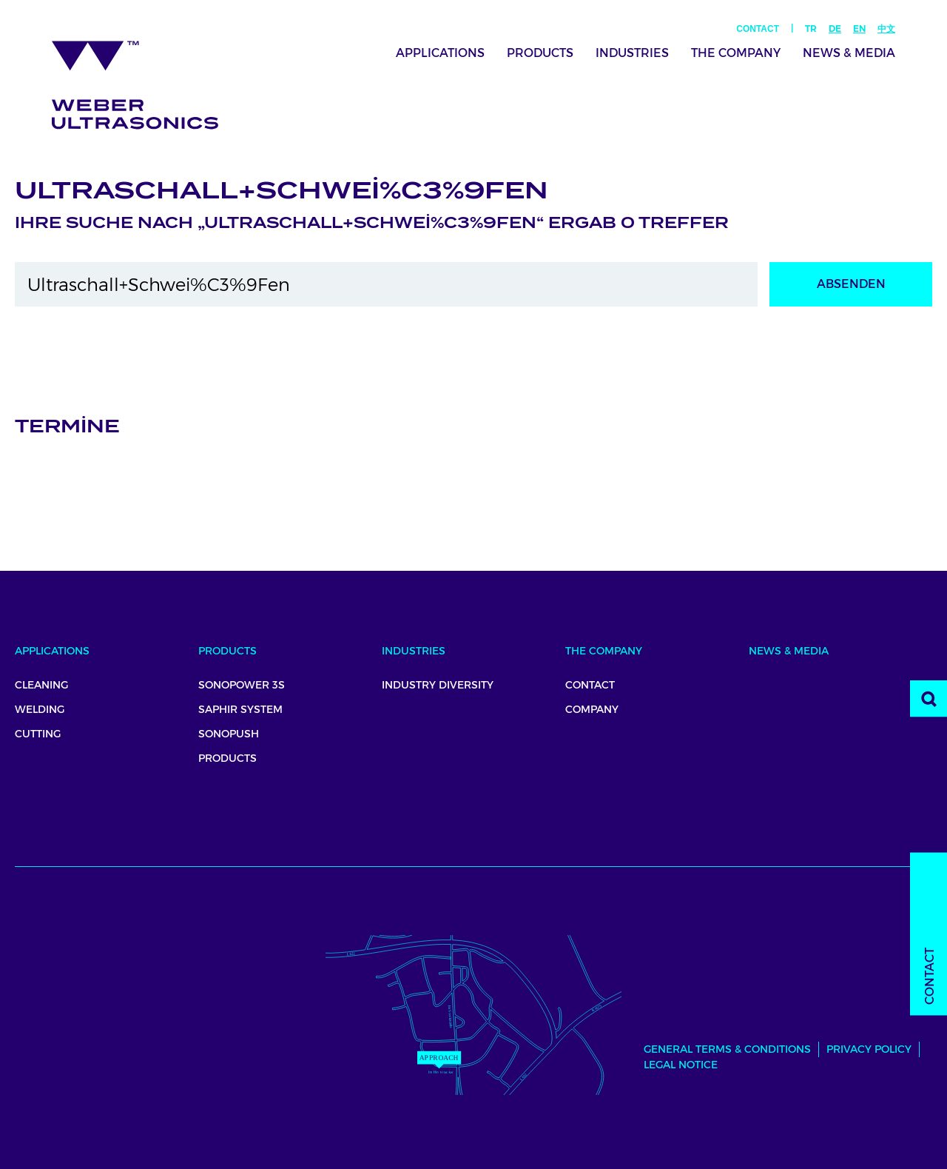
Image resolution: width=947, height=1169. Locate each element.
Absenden (851, 284)
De (835, 28)
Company (592, 709)
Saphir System (240, 709)
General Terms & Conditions (727, 1049)
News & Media (849, 53)
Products (540, 53)
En (859, 28)
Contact (757, 29)
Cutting (38, 733)
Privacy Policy (868, 1049)
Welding (39, 709)
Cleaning (41, 684)
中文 (886, 28)
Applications (440, 53)
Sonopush (228, 733)
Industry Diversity (437, 684)
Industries (632, 53)
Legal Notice (681, 1064)
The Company (736, 53)
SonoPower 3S (241, 684)
